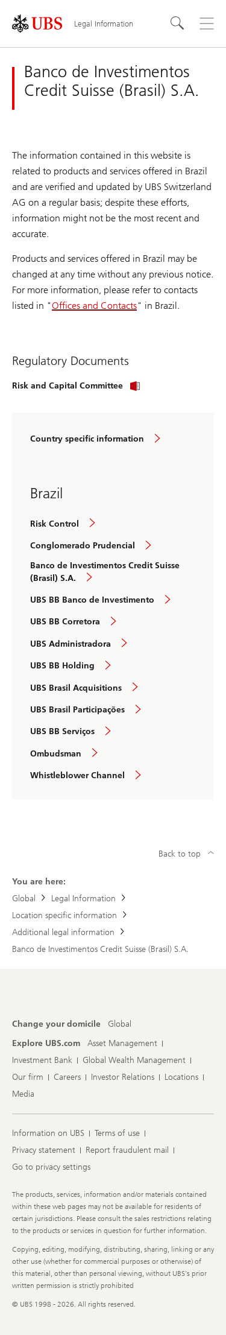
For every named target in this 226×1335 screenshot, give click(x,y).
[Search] (178, 23)
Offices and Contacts (94, 305)
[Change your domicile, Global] (119, 1024)
